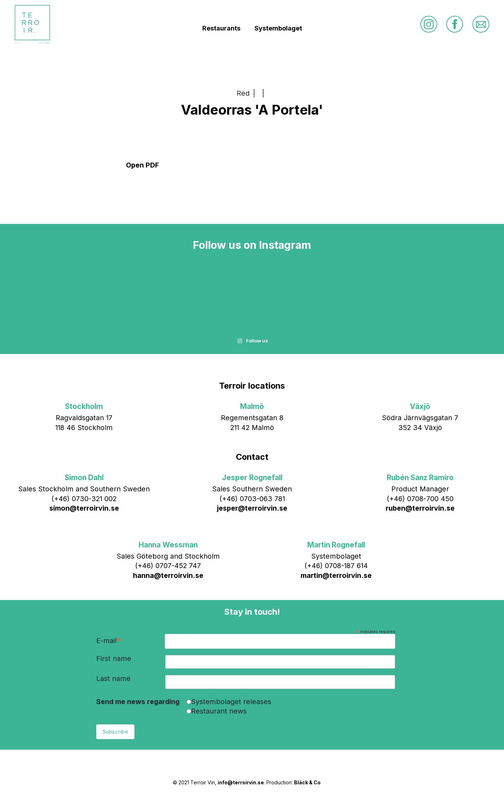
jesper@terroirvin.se (252, 508)
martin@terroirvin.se (336, 575)
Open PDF (142, 165)
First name (113, 659)
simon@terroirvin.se (84, 508)
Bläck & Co (307, 782)
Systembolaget (278, 28)
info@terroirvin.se (241, 782)
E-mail (108, 641)
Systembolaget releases (231, 701)
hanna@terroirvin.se (168, 575)
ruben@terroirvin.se (420, 508)
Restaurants (221, 28)
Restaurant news (219, 711)
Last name (113, 679)
